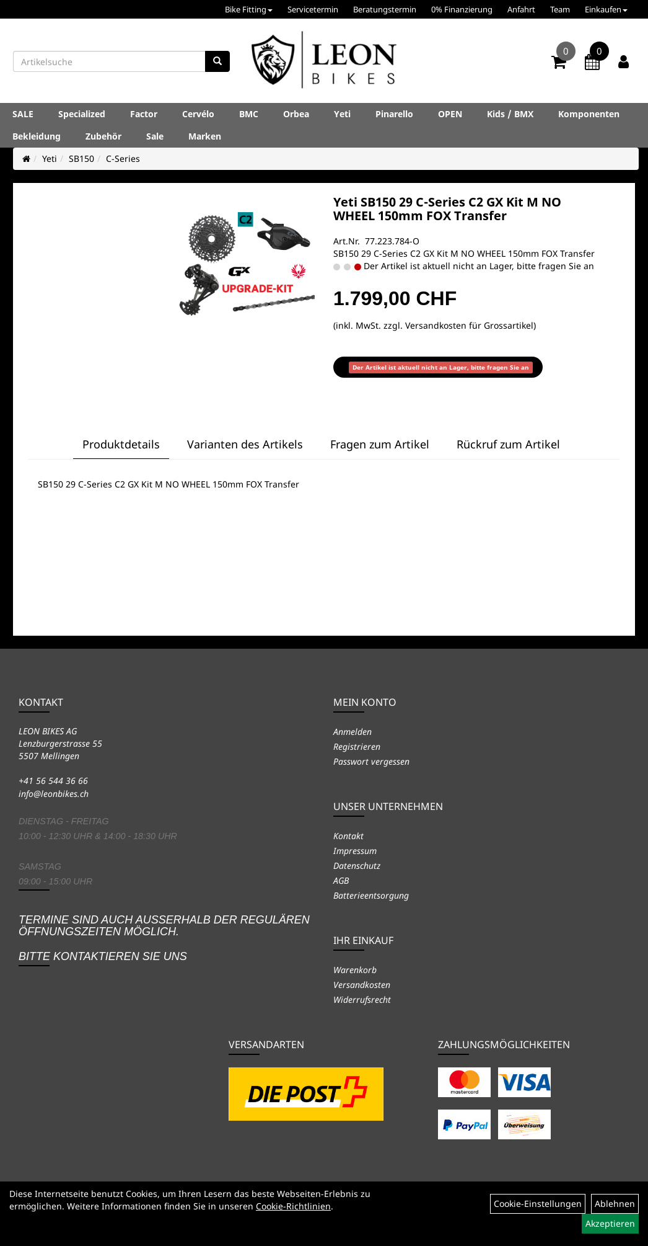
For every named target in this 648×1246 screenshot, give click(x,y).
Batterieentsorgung (371, 895)
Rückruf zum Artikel (508, 444)
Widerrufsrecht (362, 999)
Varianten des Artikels (245, 444)
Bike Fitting (249, 9)
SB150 (81, 158)
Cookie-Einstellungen (538, 1203)
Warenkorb (355, 970)
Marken (204, 136)
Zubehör (103, 136)
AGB (341, 880)
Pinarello (394, 114)
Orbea (296, 114)
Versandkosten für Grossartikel (469, 325)
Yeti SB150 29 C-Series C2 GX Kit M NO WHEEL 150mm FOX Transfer (447, 209)
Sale (155, 136)
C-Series (123, 158)
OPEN (450, 114)
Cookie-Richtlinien (293, 1206)
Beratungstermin (384, 9)
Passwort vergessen (371, 761)
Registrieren (356, 746)
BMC (248, 114)
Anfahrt (521, 9)
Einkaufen (606, 9)
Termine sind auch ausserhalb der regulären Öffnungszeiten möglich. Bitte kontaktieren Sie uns (164, 938)
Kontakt (348, 836)
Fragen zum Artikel (379, 444)
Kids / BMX (510, 114)
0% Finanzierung (462, 9)
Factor (143, 114)
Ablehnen (615, 1203)
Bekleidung (36, 136)
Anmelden (352, 731)
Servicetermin (312, 9)
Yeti (342, 114)
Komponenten (589, 114)
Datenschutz (356, 865)
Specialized (81, 114)
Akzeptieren (610, 1223)
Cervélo (198, 114)
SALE (22, 114)
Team (560, 9)
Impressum (355, 851)
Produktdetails (121, 444)
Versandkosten (361, 984)
